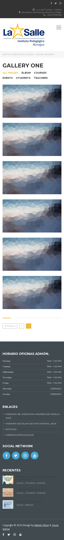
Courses (40, 72)
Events (8, 77)
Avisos (20, 482)
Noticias (41, 482)
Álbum (26, 72)
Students (23, 77)
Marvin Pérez (41, 525)
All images (10, 72)
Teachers (41, 77)
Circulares (30, 482)
